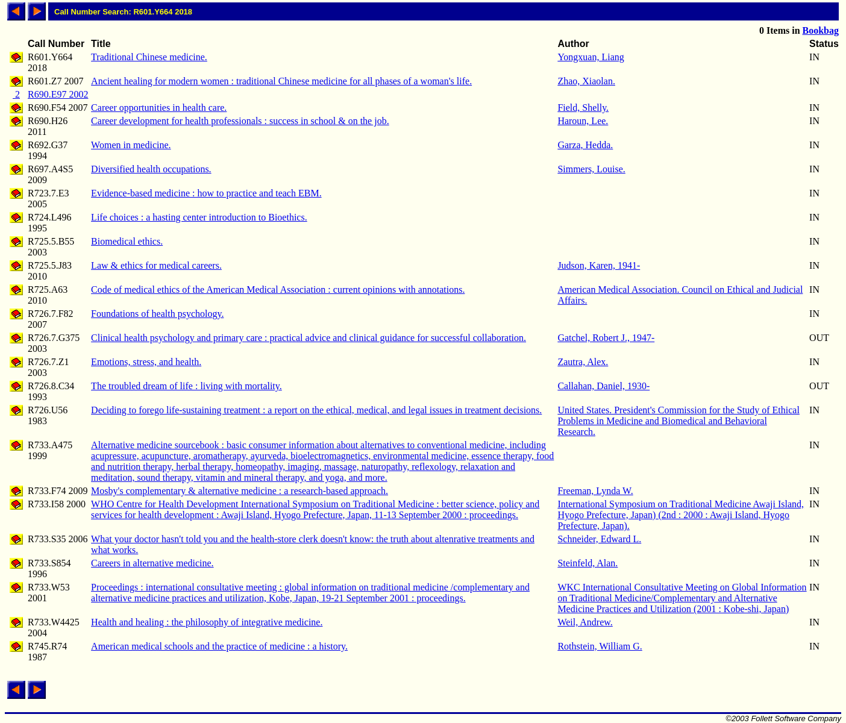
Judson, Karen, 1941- (598, 265)
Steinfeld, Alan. (587, 563)
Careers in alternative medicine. (152, 563)
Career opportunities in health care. (159, 107)
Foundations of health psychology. (157, 313)
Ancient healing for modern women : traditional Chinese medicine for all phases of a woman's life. (281, 81)
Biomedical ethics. (127, 241)
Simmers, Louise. (591, 169)
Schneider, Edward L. (599, 539)
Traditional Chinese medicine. (149, 57)
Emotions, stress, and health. (146, 362)
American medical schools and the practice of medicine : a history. (219, 646)
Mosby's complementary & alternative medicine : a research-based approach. (239, 491)
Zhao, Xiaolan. (586, 81)
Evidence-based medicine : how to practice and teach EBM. (206, 193)
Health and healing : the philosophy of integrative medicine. (206, 622)
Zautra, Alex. (582, 362)
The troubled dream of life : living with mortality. (186, 386)
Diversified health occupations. (151, 169)
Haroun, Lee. (582, 121)
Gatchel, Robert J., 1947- (605, 338)
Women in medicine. (131, 145)
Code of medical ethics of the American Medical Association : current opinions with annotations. (278, 289)
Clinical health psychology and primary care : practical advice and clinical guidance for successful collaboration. (308, 338)
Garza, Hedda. (585, 145)
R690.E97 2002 (58, 94)
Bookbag (821, 30)
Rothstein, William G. (599, 646)
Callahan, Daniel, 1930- (603, 386)
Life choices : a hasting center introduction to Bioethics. (199, 217)
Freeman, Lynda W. (595, 491)
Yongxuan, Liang (590, 57)
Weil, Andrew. (584, 622)
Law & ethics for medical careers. (156, 265)
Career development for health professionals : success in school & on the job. (240, 121)
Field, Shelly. (583, 107)
